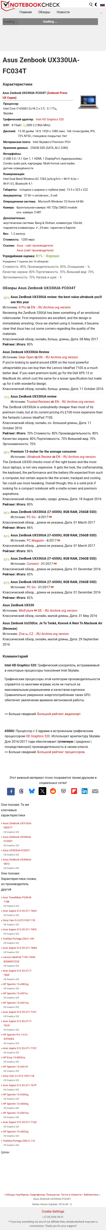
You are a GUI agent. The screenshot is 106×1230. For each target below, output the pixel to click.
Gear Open (26, 357)
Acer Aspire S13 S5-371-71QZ (20, 1122)
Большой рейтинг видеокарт (59, 714)
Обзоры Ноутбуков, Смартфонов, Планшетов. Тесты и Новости (43, 1194)
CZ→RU (34, 634)
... (101, 12)
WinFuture (26, 610)
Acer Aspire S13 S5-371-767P (19, 1085)
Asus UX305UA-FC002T (16, 850)
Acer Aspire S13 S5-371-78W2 (20, 947)
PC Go (31, 517)
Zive (22, 634)
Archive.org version (57, 307)
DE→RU (43, 610)
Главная (26, 12)
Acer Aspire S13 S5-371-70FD (19, 929)
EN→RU (36, 307)
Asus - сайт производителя (35, 245)
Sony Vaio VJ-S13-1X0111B (18, 1075)
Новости (63, 12)
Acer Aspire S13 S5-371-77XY (19, 1048)
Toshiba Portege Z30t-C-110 (19, 1140)
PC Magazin (35, 540)
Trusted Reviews (38, 402)
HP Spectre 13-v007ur (15, 993)
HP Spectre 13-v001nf (15, 1066)
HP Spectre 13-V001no (16, 1112)
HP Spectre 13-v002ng (15, 1131)
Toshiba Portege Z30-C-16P (18, 938)
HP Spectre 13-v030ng (15, 1094)
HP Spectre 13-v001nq (15, 1002)
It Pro (22, 307)
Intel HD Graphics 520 (50, 119)
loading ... (10, 22)
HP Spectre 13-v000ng (15, 1103)
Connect (33, 564)
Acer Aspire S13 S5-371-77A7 (19, 1011)
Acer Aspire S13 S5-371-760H (20, 910)
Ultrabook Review (39, 457)
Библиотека (91, 1194)
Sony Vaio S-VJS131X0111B (19, 920)
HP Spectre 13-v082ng (15, 984)
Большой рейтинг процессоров (60, 752)
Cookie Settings (53, 1211)
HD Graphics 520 (38, 736)
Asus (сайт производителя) (35, 250)
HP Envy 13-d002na (14, 1057)
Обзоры (44, 12)
